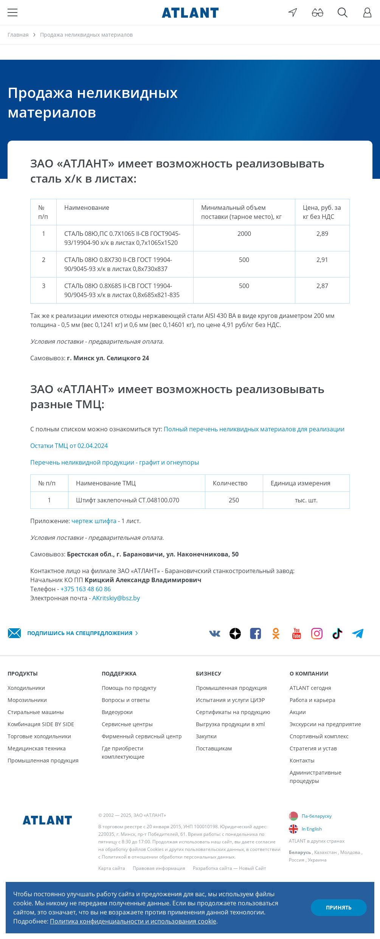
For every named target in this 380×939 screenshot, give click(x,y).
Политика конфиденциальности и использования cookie (133, 921)
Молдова (350, 852)
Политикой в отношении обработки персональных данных (168, 857)
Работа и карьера (312, 699)
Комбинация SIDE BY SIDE (41, 724)
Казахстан (325, 852)
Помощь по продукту (129, 687)
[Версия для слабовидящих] (317, 12)
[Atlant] (190, 12)
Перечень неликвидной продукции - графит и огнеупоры (114, 462)
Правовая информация (159, 868)
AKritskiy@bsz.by (116, 598)
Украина (317, 860)
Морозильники (27, 699)
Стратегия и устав (313, 748)
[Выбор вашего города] (292, 12)
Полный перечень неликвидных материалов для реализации (254, 429)
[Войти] (367, 12)
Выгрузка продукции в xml (230, 724)
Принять (339, 907)
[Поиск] (342, 12)
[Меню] (12, 12)
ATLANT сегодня (310, 687)
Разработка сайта (212, 868)
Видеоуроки (117, 712)
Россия (296, 860)
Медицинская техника (37, 748)
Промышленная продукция (43, 760)
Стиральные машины (36, 712)
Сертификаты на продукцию (233, 712)
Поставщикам (214, 748)
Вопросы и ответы (126, 699)
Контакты (302, 760)
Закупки (206, 736)
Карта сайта (111, 868)
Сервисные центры (127, 724)
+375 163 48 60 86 (85, 589)
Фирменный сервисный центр (142, 736)
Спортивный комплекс (319, 736)
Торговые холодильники (39, 736)
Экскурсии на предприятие (325, 724)
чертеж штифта (93, 521)
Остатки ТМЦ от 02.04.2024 (69, 446)
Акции (298, 712)
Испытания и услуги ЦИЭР (230, 699)
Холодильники (26, 687)
